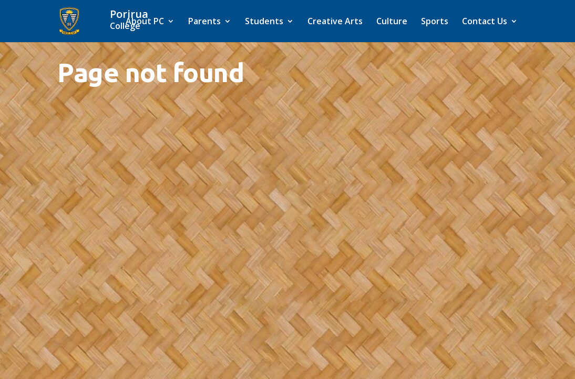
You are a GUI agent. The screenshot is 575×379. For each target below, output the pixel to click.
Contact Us (484, 22)
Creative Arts (335, 22)
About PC (145, 22)
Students (264, 22)
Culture (391, 22)
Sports (434, 22)
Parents (204, 22)
